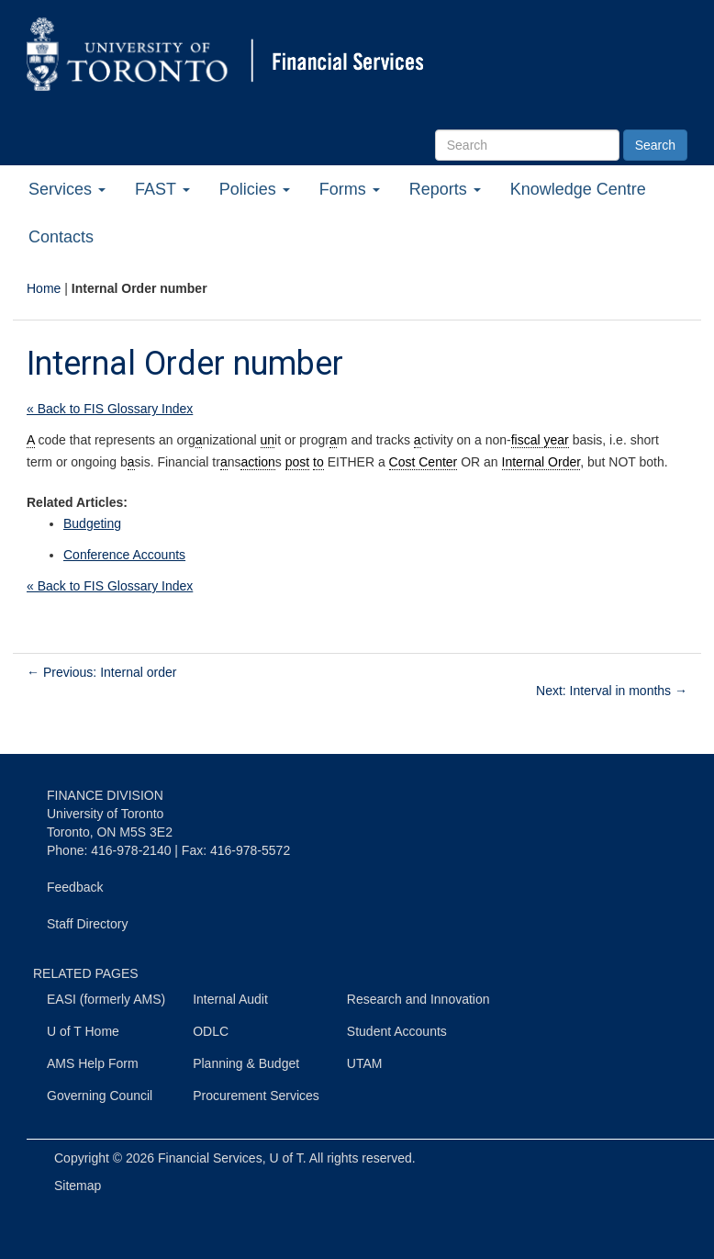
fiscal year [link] (540, 440)
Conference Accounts (124, 554)
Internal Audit (230, 999)
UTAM (365, 1063)
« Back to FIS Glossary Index (110, 408)
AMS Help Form (93, 1063)
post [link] (297, 462)
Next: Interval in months (611, 690)
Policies (254, 189)
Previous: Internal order (101, 672)
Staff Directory (87, 923)
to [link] (318, 462)
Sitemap (77, 1185)
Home (44, 288)
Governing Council (99, 1095)
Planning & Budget (246, 1063)
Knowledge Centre (578, 189)
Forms (349, 189)
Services (67, 189)
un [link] (268, 440)
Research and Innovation (418, 999)
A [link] (31, 440)
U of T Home (83, 1031)
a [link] (199, 440)
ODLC (211, 1031)
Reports (445, 189)
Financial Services (210, 1158)
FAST (162, 189)
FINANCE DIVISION (105, 795)
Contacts (61, 237)
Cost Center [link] (423, 462)
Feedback (75, 887)
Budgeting (92, 523)
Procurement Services (256, 1095)
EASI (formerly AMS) (106, 999)
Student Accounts (397, 1031)
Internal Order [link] (541, 462)
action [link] (257, 462)
